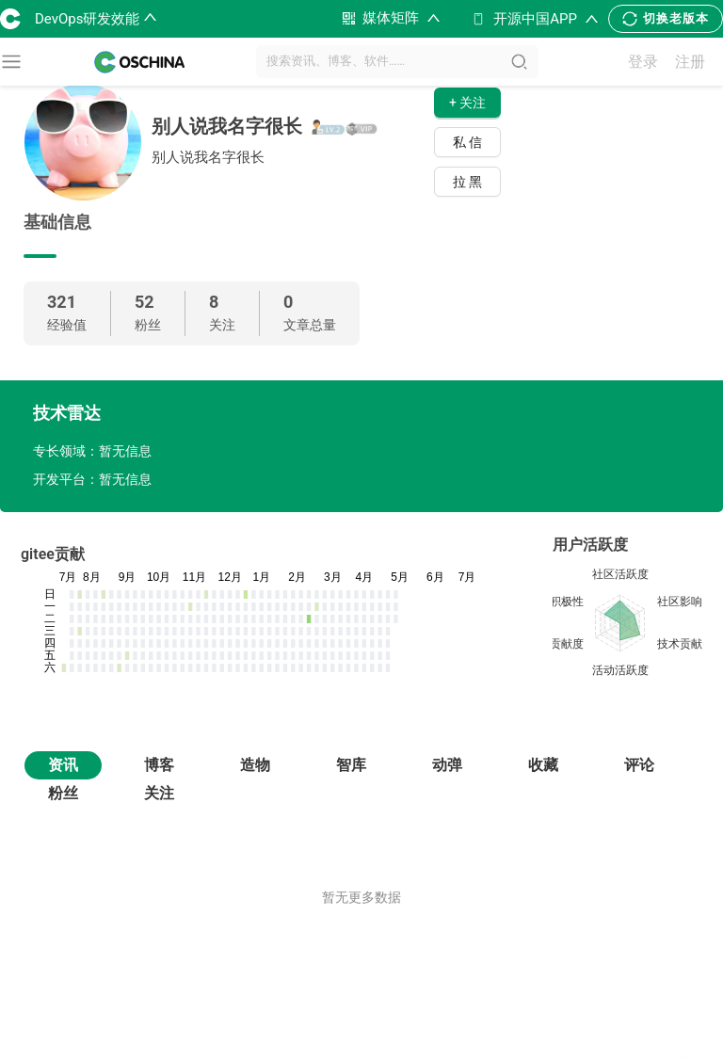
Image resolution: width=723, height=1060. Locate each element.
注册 (690, 62)
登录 (643, 62)
